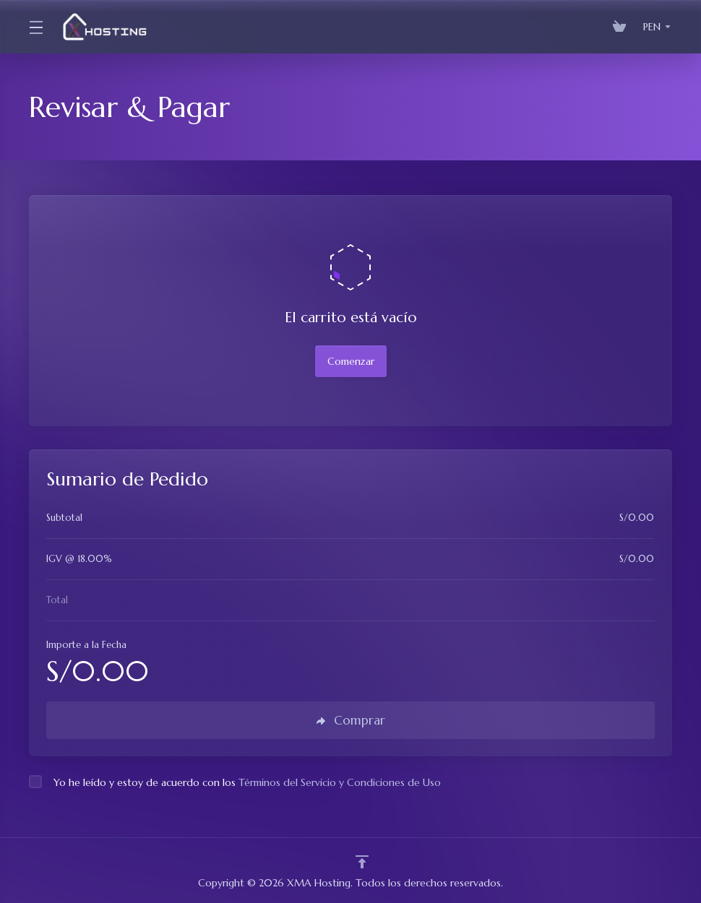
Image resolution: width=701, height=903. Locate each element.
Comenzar (350, 361)
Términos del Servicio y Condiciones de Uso (339, 782)
